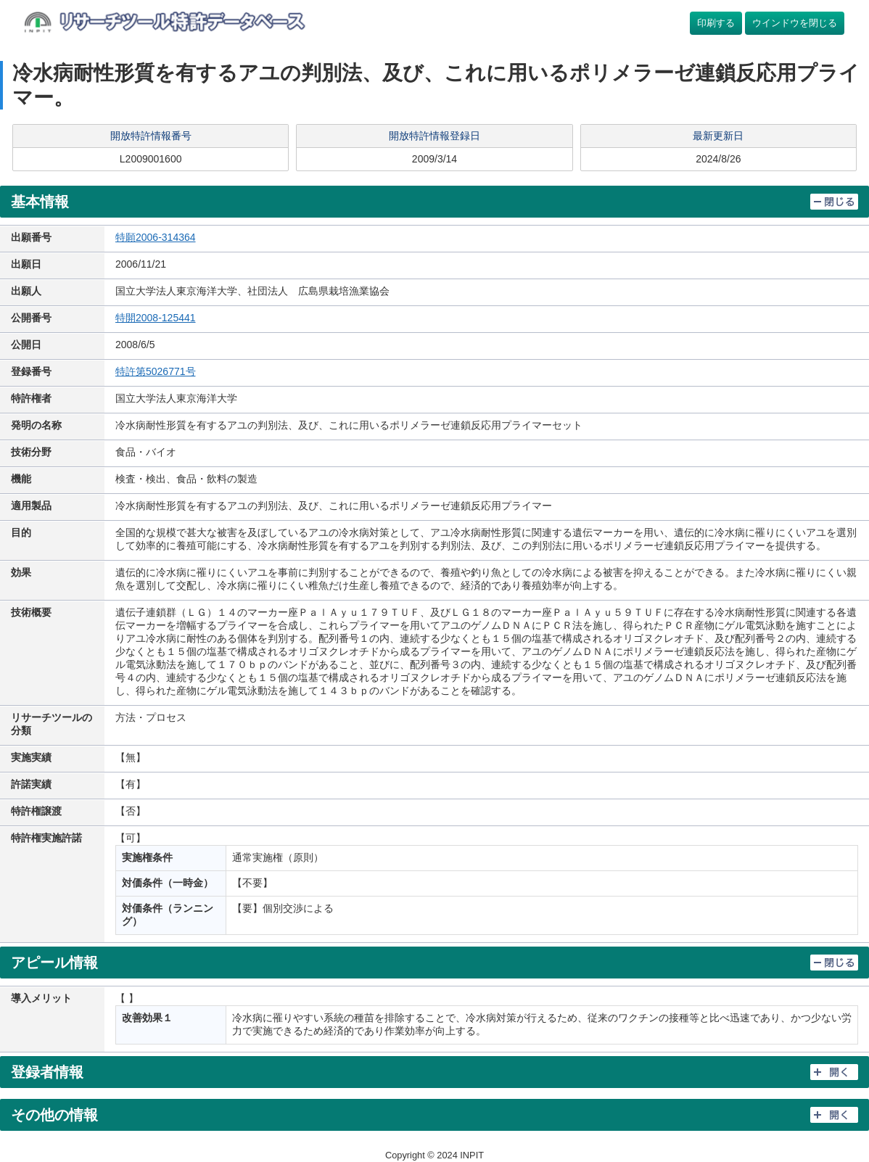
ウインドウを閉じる (794, 22)
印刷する (716, 22)
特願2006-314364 (155, 237)
